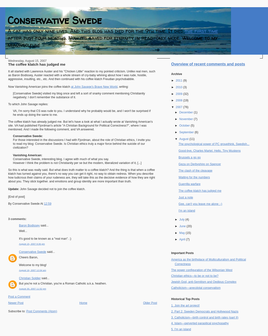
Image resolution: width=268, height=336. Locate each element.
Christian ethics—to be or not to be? (195, 276)
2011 (179, 80)
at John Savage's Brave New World (94, 86)
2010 (179, 87)
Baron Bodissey (29, 225)
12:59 (47, 203)
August (184, 139)
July (182, 219)
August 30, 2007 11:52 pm (32, 288)
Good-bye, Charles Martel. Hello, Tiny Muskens (210, 150)
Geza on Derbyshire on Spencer (200, 164)
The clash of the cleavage (196, 170)
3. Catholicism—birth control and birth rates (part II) (204, 317)
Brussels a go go (190, 157)
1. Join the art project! (185, 305)
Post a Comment (19, 296)
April (182, 239)
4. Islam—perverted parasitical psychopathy (200, 323)
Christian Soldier (30, 278)
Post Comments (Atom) (41, 311)
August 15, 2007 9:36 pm (32, 244)
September (187, 132)
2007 (179, 107)
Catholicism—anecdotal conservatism (196, 288)
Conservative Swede (55, 20)
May (182, 233)
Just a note (186, 197)
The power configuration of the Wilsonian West (201, 270)
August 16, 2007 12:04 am (32, 270)
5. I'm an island (181, 329)
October (185, 125)
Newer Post (16, 303)
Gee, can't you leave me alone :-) (200, 204)
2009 (179, 94)
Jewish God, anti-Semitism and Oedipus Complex (204, 282)
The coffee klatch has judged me (36, 64)
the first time (201, 31)
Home (83, 303)
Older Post (150, 303)
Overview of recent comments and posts (208, 64)
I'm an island (187, 210)
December (186, 112)
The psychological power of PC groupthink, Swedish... (214, 144)
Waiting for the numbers (194, 177)
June (183, 226)
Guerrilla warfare (190, 184)
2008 (179, 100)
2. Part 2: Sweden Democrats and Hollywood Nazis (204, 311)
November (186, 119)
